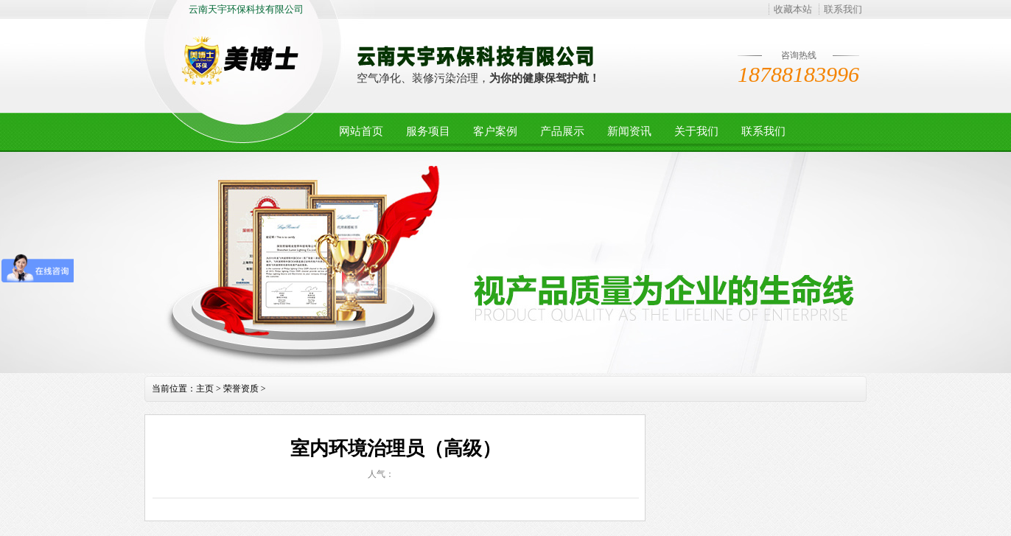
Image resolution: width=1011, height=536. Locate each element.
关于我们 (696, 131)
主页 (205, 388)
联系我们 (843, 9)
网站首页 (361, 131)
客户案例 (495, 131)
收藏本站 (793, 9)
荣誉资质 (241, 388)
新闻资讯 (629, 131)
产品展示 (562, 131)
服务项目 (428, 131)
